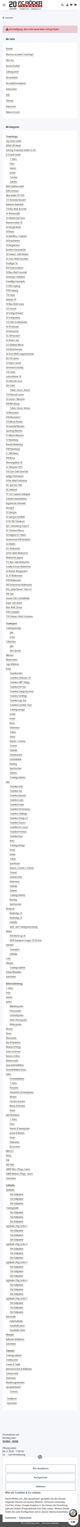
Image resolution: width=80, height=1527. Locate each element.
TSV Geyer (10, 295)
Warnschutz (11, 1038)
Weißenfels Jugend (14, 557)
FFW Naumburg (13, 449)
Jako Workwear (12, 1115)
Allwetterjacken (16, 1006)
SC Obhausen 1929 (14, 467)
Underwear (15, 727)
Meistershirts (12, 659)
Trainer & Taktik (13, 1364)
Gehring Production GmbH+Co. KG (21, 150)
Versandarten (12, 77)
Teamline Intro (16, 673)
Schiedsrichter (16, 754)
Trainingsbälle (12, 1208)
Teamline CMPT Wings (20, 682)
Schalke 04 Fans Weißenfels (18, 566)
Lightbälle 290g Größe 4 (16, 1244)
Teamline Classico (18, 822)
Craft (8, 958)
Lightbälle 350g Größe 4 (16, 1280)
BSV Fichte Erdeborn (14, 267)
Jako (11, 632)
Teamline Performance (20, 809)
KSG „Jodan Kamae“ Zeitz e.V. (19, 589)
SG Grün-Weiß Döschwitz (17, 258)
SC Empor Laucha (13, 363)
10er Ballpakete (16, 1194)
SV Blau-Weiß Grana (15, 304)
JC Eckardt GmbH (13, 154)
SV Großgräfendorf (14, 313)
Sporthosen (15, 863)
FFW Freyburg (12, 290)
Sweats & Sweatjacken (20, 1128)
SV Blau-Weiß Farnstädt (16, 272)
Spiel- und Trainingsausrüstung (24, 926)
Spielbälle (10, 1190)
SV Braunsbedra (13, 240)
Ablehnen (40, 1486)
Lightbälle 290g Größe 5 (16, 1262)
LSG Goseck (11, 308)
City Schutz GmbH (13, 141)
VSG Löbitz (10, 385)
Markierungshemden (15, 1382)
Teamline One (16, 791)
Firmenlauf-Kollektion (15, 277)
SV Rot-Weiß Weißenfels (17, 553)
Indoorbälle (11, 1316)
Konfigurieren (40, 1477)
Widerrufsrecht (13, 112)
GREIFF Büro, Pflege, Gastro (18, 1169)
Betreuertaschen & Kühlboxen (19, 1369)
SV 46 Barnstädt (13, 213)
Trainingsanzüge (13, 628)
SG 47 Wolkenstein (14, 575)
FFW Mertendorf (13, 417)
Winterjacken (15, 1024)
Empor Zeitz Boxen (14, 602)
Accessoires (15, 1146)
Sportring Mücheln (14, 430)
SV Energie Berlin (13, 227)
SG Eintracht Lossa (14, 381)
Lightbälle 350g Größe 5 (16, 1298)
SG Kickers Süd (12, 340)
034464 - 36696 (10, 1441)
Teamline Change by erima (21, 691)
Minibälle (10, 1334)
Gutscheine (11, 976)
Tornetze (14, 1391)
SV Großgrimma (13, 317)
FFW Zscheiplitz (12, 612)
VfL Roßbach (11, 489)
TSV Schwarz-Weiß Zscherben (19, 616)
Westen (9, 1029)
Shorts (12, 736)
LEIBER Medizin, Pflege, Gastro (19, 1173)
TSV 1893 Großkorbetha (16, 322)
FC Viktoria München (15, 435)
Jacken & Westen (17, 1133)
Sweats (13, 168)
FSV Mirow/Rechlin (14, 421)
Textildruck (12, 1398)
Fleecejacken (15, 1010)
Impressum (10, 1517)
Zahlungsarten (12, 71)
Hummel (9, 945)
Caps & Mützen (12, 664)
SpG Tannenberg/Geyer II (17, 526)
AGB (8, 94)
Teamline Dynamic (18, 795)
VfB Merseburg (12, 403)
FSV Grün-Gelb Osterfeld (17, 471)
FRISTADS (10, 1164)
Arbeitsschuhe (12, 1060)
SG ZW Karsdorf (13, 335)
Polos (12, 163)
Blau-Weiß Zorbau (14, 607)
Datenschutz (25, 1517)
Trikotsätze (11, 641)
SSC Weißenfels (13, 548)
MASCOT (10, 1151)
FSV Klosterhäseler (14, 349)
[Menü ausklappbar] (4, 5)
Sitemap (9, 100)
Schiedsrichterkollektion (16, 498)
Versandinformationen (16, 83)
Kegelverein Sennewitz (16, 503)
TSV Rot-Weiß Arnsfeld (16, 209)
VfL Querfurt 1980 (14, 485)
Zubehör (13, 181)
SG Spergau (11, 512)
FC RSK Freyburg (13, 286)
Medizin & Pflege (13, 1047)
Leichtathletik (15, 759)
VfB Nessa (10, 458)
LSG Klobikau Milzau (15, 344)
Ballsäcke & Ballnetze (15, 1339)
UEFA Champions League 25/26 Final (26, 940)
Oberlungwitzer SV (14, 462)
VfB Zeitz (10, 593)
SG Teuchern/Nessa (15, 530)
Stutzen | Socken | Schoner (22, 868)
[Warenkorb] (75, 5)
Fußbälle (13, 750)
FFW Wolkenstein (13, 580)
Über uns (10, 60)
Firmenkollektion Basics (16, 1069)
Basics (12, 723)
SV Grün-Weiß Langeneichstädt (20, 353)
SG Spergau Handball (15, 516)
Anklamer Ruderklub (15, 204)
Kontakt (9, 48)
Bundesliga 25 (16, 917)
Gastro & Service (13, 1051)
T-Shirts (13, 159)
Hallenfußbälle (16, 1321)
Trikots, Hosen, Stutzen (20, 390)
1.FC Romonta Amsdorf (16, 200)
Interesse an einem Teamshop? (20, 54)
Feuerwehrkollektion (15, 1065)
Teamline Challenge (18, 813)
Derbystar (10, 908)
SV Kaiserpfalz (12, 331)
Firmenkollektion (17, 1078)
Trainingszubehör (17, 777)
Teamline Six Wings (18, 696)
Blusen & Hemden (17, 1106)
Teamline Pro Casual (19, 827)
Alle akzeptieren (40, 1468)
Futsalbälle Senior (17, 1330)
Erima (12, 637)
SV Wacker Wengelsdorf (17, 571)
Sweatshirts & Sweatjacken (22, 1092)
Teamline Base (16, 836)
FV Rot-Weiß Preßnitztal (16, 480)
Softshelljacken (16, 1015)
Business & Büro (13, 1056)
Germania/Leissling (14, 367)
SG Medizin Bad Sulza (15, 218)
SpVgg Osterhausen (15, 476)
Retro (12, 840)
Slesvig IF (10, 507)
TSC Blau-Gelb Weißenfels (17, 562)
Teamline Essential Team (21, 705)
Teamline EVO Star (18, 686)
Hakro (8, 1074)
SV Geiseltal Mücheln (15, 426)
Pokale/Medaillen (13, 972)
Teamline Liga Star (18, 700)
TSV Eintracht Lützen (15, 394)
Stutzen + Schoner (18, 741)
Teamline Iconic (17, 800)
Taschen (13, 177)
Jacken (13, 172)
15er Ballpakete (16, 1199)
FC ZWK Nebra (12, 453)
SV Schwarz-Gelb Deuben (17, 254)
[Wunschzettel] (71, 5)
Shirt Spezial (15, 650)
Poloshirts (14, 1087)
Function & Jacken (17, 1101)
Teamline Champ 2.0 (19, 818)
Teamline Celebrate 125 (20, 677)
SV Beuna (10, 231)
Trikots (13, 732)
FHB (7, 1160)
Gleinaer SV (11, 299)
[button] (63, 5)
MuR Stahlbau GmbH (15, 186)
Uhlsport (9, 963)
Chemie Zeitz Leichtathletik (17, 598)
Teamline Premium (18, 831)
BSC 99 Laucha (12, 358)
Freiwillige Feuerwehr (15, 281)
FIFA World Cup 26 (17, 935)
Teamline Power (17, 804)
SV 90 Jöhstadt (12, 326)
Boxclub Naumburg (14, 444)
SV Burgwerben (13, 245)
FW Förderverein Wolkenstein (19, 584)
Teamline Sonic (16, 786)
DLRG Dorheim (12, 190)
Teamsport (14, 949)
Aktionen (9, 655)
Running (13, 763)
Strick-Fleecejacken (18, 1019)
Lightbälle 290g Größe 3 (16, 1226)
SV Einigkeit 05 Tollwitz (16, 535)
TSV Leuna (10, 372)
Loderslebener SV (13, 376)
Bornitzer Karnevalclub (16, 249)
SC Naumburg (12, 440)
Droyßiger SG (12, 263)
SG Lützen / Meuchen (15, 399)
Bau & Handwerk (13, 1042)
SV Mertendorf (12, 412)
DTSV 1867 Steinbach (15, 521)
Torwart (13, 745)
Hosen (12, 718)
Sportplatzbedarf (13, 1387)
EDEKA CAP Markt (13, 145)
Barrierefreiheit (13, 66)
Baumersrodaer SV (14, 222)
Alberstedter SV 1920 (15, 195)
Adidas (9, 931)
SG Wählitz (11, 544)
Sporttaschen (15, 768)
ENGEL (9, 1155)
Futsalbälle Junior (17, 1325)
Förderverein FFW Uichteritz (18, 539)
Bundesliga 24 (16, 913)
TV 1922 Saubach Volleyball (18, 494)
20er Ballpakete (16, 1203)
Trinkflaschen (12, 1360)
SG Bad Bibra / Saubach (16, 236)
